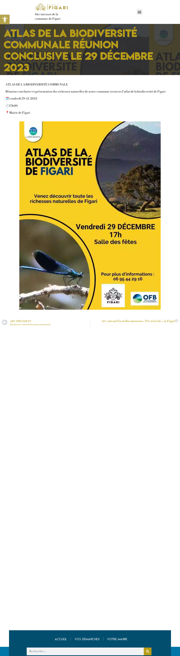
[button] (139, 12)
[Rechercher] (147, 651)
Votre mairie (117, 639)
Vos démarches (87, 639)
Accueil (61, 639)
